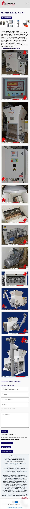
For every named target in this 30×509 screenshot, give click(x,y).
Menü (27, 3)
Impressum (13, 503)
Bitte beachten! (7, 503)
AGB (2, 503)
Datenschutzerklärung (5, 504)
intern (12, 504)
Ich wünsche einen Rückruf (8, 408)
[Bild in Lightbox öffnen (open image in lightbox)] (15, 63)
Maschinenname (5, 388)
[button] (6, 17)
